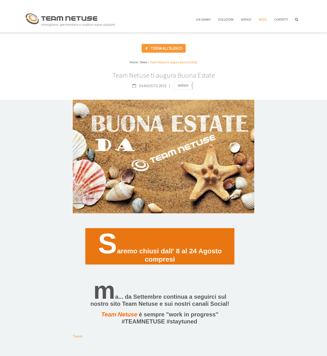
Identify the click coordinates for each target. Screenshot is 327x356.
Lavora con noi (218, 4)
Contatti (281, 21)
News (263, 21)
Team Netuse (140, 301)
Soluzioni (225, 21)
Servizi (246, 21)
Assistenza (250, 4)
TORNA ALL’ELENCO (163, 46)
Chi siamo (203, 21)
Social (218, 301)
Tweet (78, 334)
